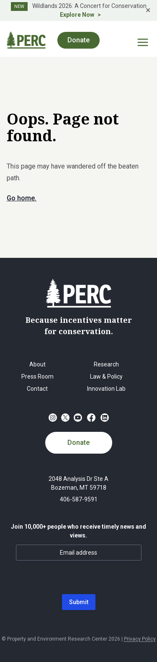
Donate (78, 40)
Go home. (21, 198)
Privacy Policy (140, 639)
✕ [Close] (148, 10)
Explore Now (77, 14)
